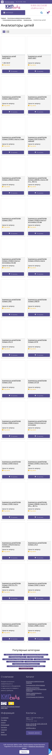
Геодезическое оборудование (35, 685)
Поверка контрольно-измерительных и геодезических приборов (36, 689)
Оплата (3, 722)
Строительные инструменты (35, 697)
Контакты (4, 727)
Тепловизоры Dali (35, 657)
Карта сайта (4, 708)
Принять (24, 752)
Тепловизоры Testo (17, 657)
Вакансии (4, 734)
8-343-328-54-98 (42, 724)
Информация (5, 725)
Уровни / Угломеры (15, 661)
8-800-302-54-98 (39, 5)
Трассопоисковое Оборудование (26, 664)
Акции (2, 732)
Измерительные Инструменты (35, 654)
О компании (4, 718)
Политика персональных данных (10, 706)
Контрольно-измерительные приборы (35, 682)
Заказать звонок (34, 733)
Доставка (4, 720)
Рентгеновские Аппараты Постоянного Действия (26, 666)
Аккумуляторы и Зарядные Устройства (18, 659)
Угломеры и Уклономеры (35, 661)
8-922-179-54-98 (31, 724)
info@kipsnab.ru (32, 8)
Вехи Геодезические (13, 654)
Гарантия (4, 730)
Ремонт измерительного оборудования (34, 693)
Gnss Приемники (41, 659)
